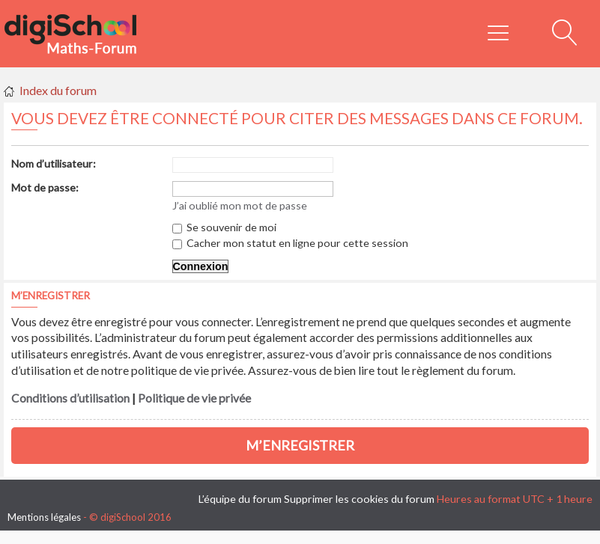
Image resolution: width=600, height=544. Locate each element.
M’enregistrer (300, 445)
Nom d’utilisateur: (53, 163)
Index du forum (58, 90)
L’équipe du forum (240, 498)
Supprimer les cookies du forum (359, 498)
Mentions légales (44, 517)
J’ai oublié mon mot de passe (239, 205)
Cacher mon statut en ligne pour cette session (290, 242)
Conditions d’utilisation (70, 398)
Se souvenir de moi (224, 227)
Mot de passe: (45, 187)
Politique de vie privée (194, 398)
